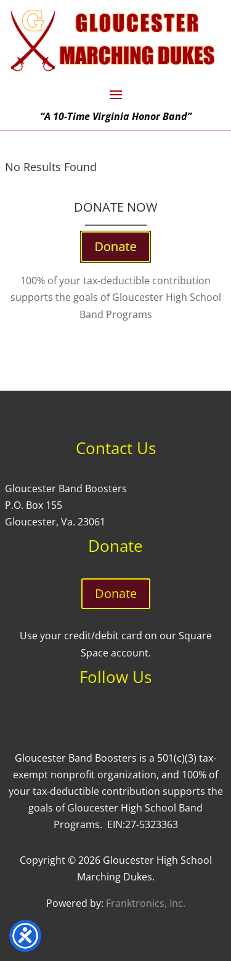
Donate (116, 593)
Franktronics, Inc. (145, 903)
